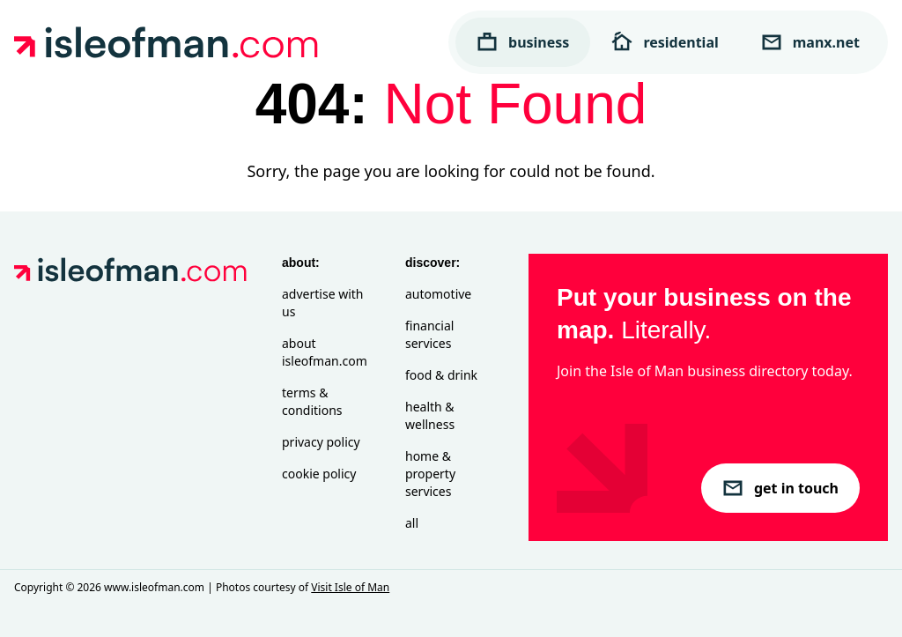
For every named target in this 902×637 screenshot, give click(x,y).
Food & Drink (441, 375)
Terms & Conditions (312, 401)
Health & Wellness (430, 415)
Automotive (438, 293)
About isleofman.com (324, 352)
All (411, 523)
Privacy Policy (321, 441)
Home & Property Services (430, 474)
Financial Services (429, 334)
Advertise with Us (322, 302)
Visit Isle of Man (350, 587)
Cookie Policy (319, 473)
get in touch (780, 488)
